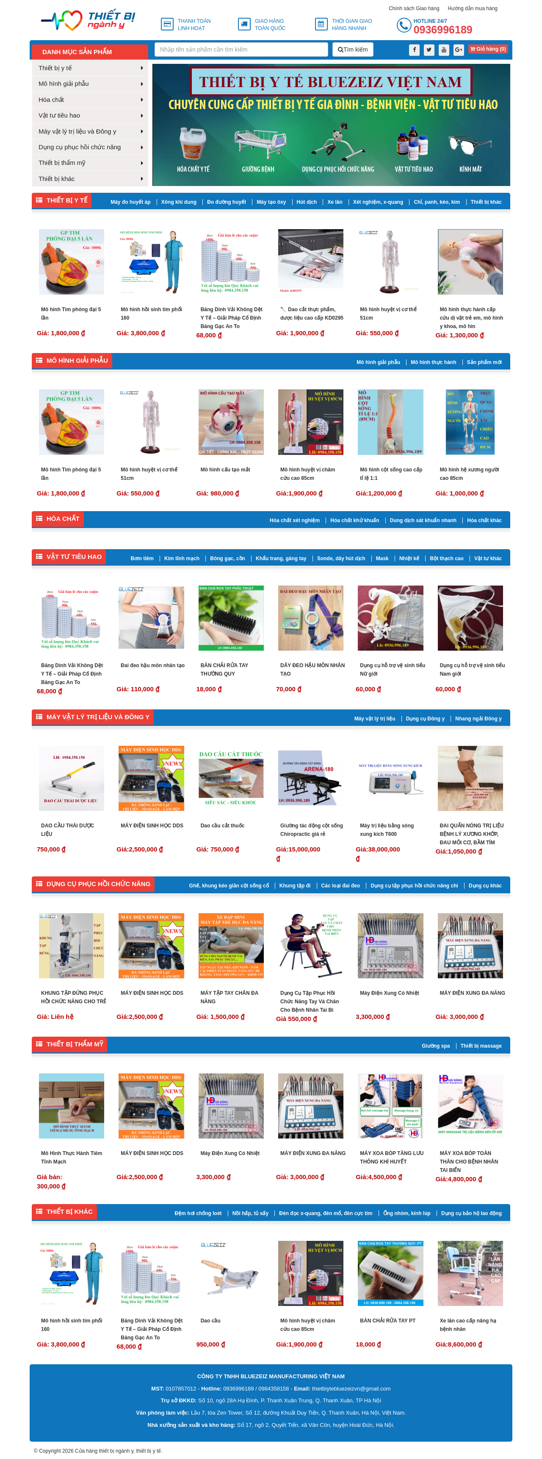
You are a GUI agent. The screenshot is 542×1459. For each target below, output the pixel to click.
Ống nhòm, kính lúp (407, 1213)
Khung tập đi (295, 886)
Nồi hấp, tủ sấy (250, 1213)
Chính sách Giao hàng (414, 8)
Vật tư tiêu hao (59, 115)
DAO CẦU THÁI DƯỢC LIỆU (67, 830)
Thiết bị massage (481, 1046)
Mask (382, 558)
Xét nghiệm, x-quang (378, 202)
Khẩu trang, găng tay (281, 558)
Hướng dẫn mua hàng (473, 8)
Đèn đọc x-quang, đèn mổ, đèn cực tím (325, 1213)
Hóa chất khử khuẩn (354, 520)
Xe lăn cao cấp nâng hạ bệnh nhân (468, 1325)
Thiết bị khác (57, 178)
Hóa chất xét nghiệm (295, 520)
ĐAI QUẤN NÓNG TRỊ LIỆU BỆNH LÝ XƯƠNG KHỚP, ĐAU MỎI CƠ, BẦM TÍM (472, 834)
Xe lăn (334, 202)
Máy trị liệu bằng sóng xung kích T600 (387, 830)
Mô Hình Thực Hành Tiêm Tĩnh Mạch (71, 1157)
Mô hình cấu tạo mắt (225, 470)
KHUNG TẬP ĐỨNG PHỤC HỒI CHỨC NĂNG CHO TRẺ (73, 997)
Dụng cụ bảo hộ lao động (471, 1213)
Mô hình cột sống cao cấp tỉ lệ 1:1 (391, 474)
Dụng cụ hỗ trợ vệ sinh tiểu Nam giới (472, 669)
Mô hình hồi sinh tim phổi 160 (151, 314)
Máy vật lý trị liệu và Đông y (77, 131)
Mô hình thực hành (433, 362)
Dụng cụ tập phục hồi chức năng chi (414, 886)
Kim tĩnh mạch (181, 558)
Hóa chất (51, 99)
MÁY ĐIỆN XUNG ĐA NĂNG (472, 993)
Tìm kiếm (353, 49)
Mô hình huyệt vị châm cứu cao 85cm (307, 474)
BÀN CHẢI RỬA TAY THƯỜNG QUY (224, 669)
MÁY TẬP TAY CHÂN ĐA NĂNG (229, 997)
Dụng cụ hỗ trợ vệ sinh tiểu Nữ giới (392, 669)
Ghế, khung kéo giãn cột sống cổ (229, 886)
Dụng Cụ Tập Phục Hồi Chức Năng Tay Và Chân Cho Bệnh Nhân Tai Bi (309, 1001)
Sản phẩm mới (484, 362)
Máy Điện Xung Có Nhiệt (389, 993)
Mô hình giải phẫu (64, 83)
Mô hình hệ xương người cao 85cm (469, 474)
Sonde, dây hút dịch (341, 558)
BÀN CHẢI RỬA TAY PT (387, 1321)
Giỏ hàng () (488, 49)
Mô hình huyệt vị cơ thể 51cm (388, 314)
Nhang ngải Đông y (478, 719)
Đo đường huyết (226, 202)
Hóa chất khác (484, 520)
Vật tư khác (488, 558)
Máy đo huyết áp (130, 202)
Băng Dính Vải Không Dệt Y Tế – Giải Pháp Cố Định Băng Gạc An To (232, 318)
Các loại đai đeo (340, 886)
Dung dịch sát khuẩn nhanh (423, 520)
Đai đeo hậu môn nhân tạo (153, 665)
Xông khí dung (178, 202)
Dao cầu (211, 1321)
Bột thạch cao (446, 558)
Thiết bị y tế (55, 67)
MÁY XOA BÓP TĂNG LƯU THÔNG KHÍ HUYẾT (391, 1157)
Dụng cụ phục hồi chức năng (80, 147)
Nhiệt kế (409, 558)
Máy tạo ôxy (271, 202)
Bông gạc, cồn (227, 558)
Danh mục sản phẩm (77, 51)
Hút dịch (307, 202)
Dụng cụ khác (485, 886)
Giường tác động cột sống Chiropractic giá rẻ (311, 830)
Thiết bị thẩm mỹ (62, 162)
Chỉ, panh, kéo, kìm (437, 202)
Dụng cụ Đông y (425, 719)
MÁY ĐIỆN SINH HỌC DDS (152, 826)
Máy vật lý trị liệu (374, 719)
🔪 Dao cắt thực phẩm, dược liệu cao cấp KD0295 (311, 314)
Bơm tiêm (142, 558)
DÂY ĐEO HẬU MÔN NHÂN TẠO (312, 669)
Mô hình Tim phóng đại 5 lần (71, 314)
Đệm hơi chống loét (198, 1213)
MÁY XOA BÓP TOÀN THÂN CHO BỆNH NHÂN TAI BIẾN (469, 1161)
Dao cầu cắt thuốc (223, 826)
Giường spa (436, 1046)
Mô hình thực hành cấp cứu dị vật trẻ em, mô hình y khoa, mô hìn (471, 318)
